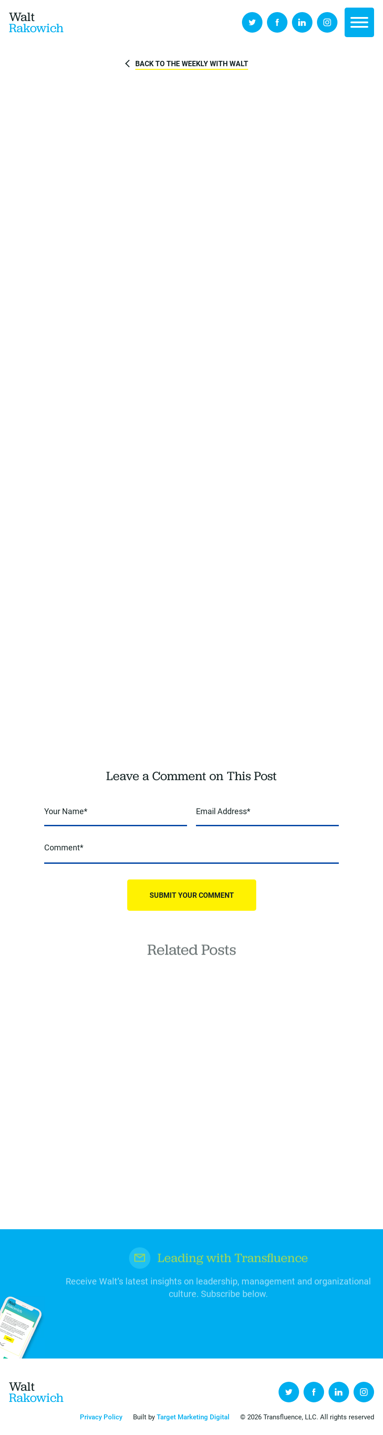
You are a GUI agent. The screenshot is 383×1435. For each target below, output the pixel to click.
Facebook (277, 22)
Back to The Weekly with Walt (191, 63)
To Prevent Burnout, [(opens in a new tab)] (287, 434)
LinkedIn (302, 22)
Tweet (174, 351)
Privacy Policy (101, 1416)
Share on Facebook (149, 351)
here (143, 742)
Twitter (252, 22)
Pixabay (366, 95)
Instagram (327, 22)
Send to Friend (224, 351)
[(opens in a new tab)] (319, 434)
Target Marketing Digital (193, 1416)
